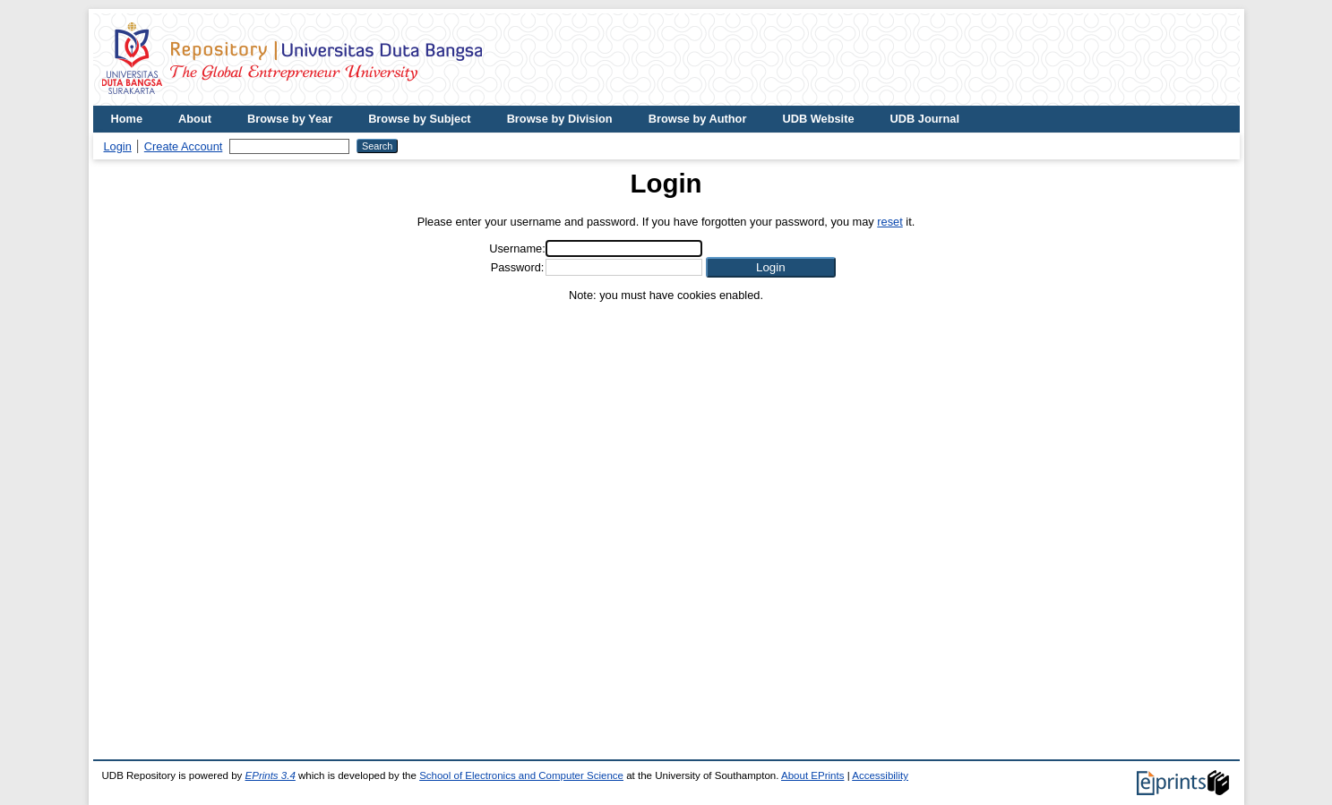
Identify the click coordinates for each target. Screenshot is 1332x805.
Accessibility (880, 775)
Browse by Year (289, 118)
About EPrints (812, 775)
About (194, 118)
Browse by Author (698, 118)
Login (118, 146)
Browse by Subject (419, 118)
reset (889, 221)
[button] (771, 267)
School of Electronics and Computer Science (521, 775)
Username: (517, 248)
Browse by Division (560, 118)
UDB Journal (925, 118)
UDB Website (818, 118)
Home (127, 118)
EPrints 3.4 (270, 775)
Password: (518, 267)
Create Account (183, 146)
